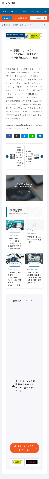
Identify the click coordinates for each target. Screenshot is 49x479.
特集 (30, 230)
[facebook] (9, 136)
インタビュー (15, 11)
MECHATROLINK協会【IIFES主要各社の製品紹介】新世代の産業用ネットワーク (34, 277)
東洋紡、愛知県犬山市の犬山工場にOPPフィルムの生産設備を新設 (19, 156)
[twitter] (17, 136)
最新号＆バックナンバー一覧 (25, 448)
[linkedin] (40, 136)
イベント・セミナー (41, 25)
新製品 (25, 11)
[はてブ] (24, 136)
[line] (32, 136)
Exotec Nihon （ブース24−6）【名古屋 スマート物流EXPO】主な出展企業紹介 (15, 243)
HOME (4, 11)
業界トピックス (35, 11)
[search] (45, 18)
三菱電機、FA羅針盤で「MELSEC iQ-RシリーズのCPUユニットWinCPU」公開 (15, 279)
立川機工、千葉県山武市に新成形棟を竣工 (29, 156)
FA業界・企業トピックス (22, 25)
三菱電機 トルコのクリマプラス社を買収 (34, 239)
